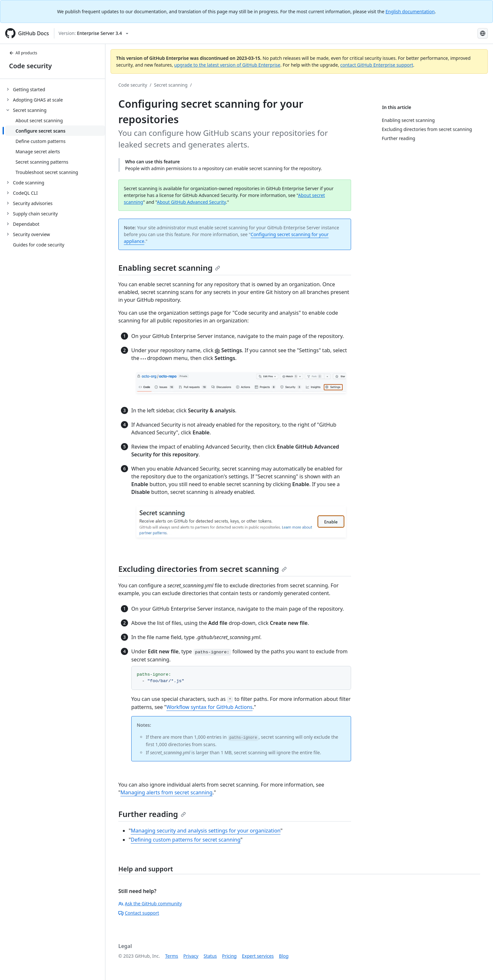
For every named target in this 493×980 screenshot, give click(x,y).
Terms (171, 956)
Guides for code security (38, 245)
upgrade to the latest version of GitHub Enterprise (227, 65)
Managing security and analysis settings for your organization (206, 830)
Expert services (258, 956)
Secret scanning (171, 85)
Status (210, 956)
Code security (30, 65)
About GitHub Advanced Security (191, 202)
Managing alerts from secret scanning (167, 792)
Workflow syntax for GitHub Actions (209, 707)
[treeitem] (55, 89)
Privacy (190, 956)
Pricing (229, 956)
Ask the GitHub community (150, 903)
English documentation (410, 11)
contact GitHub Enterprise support (376, 65)
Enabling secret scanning (169, 267)
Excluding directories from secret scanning (202, 568)
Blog (284, 956)
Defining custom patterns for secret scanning (186, 839)
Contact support (138, 913)
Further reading (152, 814)
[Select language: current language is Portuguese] (482, 33)
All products (23, 53)
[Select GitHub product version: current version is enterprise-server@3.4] (93, 33)
